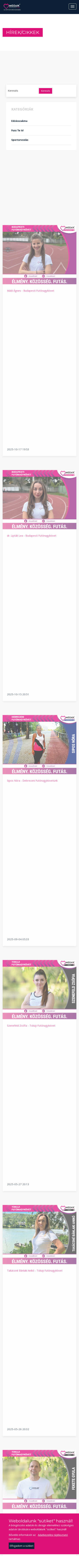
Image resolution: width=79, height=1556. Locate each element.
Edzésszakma (19, 121)
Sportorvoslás (19, 140)
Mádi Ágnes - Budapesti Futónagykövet (30, 394)
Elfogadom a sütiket (21, 1545)
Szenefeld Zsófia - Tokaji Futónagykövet (31, 1129)
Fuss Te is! (17, 130)
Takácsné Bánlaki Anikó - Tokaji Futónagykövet (34, 1374)
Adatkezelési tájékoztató (53, 1535)
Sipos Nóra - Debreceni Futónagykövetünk (32, 884)
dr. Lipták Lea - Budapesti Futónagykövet (31, 639)
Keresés (45, 90)
